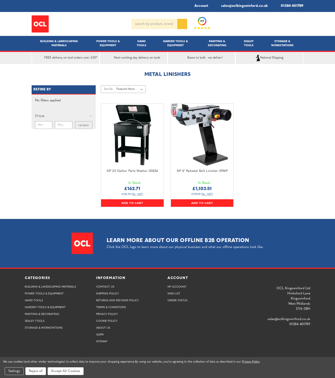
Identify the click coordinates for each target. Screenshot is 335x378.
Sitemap (101, 341)
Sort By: (108, 89)
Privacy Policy (107, 314)
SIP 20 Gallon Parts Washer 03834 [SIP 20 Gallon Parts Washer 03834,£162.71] (132, 171)
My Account (177, 286)
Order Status (177, 300)
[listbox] (130, 89)
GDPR (100, 334)
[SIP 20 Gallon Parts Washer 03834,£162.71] (132, 134)
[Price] (63, 115)
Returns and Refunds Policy (117, 300)
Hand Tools (141, 43)
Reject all (36, 371)
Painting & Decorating (217, 43)
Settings (14, 371)
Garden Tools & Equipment (175, 43)
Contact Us (105, 286)
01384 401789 (289, 6)
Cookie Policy (106, 321)
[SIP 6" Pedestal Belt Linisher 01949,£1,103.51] (202, 134)
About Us (103, 327)
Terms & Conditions (111, 307)
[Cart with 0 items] (301, 24)
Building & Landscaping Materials (59, 43)
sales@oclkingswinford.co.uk (241, 6)
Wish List (174, 293)
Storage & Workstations (282, 43)
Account (198, 6)
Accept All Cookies (65, 371)
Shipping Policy (107, 293)
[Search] (182, 24)
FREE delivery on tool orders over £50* (65, 58)
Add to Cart (132, 203)
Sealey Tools (249, 43)
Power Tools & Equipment (108, 43)
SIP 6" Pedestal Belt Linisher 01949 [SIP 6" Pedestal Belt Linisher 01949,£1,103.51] (202, 171)
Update (83, 125)
